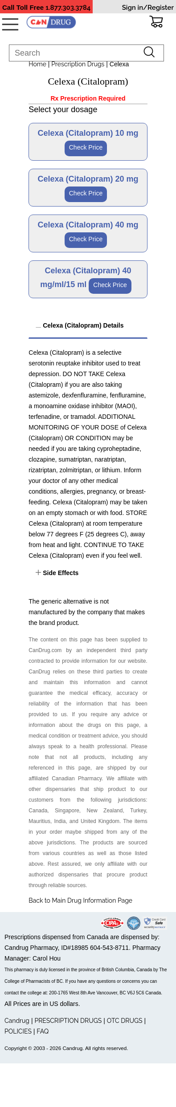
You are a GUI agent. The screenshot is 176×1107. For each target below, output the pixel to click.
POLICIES (18, 1031)
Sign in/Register (148, 8)
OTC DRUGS (125, 1020)
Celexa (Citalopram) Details (82, 325)
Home (37, 64)
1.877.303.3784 (67, 8)
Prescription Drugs (77, 64)
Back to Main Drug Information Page (80, 900)
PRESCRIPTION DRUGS (68, 1020)
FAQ (43, 1031)
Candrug (16, 1020)
